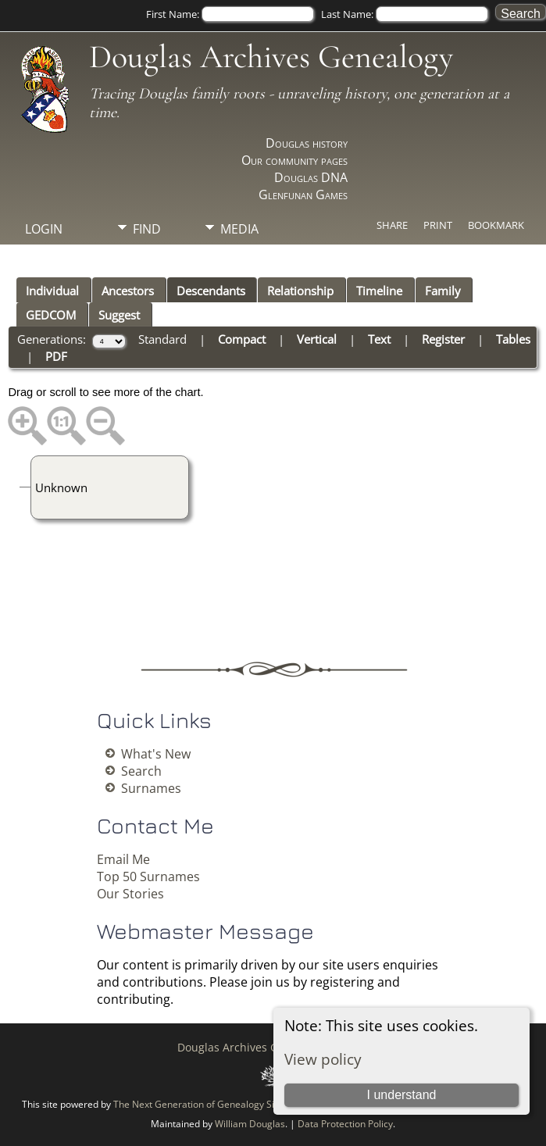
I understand (402, 1094)
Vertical (317, 339)
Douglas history (307, 143)
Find (147, 228)
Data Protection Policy (345, 1123)
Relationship (300, 290)
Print (437, 225)
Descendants (211, 290)
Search (141, 771)
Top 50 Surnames (148, 876)
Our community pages (294, 160)
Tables (513, 339)
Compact (242, 339)
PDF (56, 356)
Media (239, 228)
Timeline (379, 290)
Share (392, 225)
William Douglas (250, 1123)
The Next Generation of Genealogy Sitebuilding (215, 1104)
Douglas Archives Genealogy (271, 57)
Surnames (151, 788)
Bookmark (496, 225)
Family (443, 290)
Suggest (119, 315)
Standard (162, 339)
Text (379, 339)
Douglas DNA (311, 177)
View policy (323, 1059)
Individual (52, 290)
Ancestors (128, 290)
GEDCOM (51, 315)
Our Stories (130, 893)
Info (147, 255)
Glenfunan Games (303, 194)
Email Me (123, 859)
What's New (156, 753)
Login (43, 228)
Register (443, 339)
